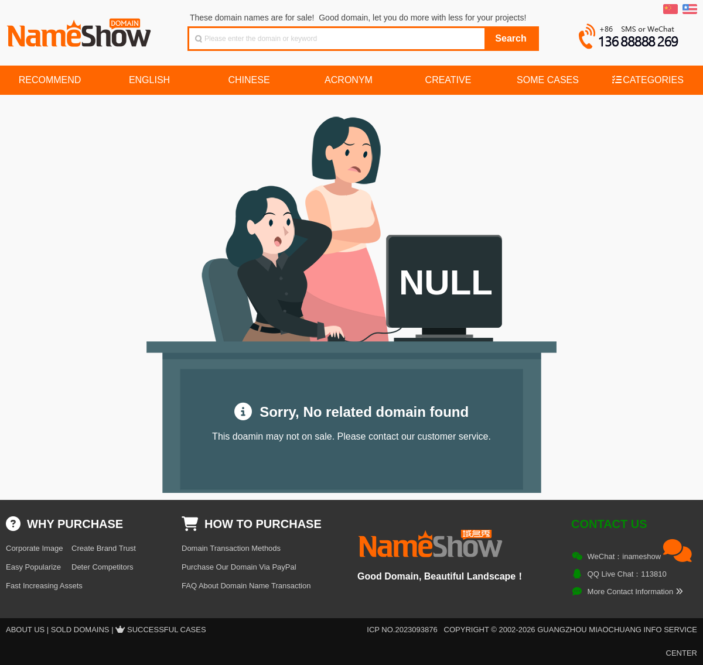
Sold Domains (80, 629)
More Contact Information (635, 591)
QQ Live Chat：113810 (627, 574)
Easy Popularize (33, 567)
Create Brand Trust (103, 548)
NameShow (80, 29)
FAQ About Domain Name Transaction (246, 585)
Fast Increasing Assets (44, 585)
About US (25, 629)
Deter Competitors (102, 567)
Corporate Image (34, 548)
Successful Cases (166, 629)
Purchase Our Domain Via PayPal (239, 567)
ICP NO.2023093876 (402, 629)
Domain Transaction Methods (231, 548)
